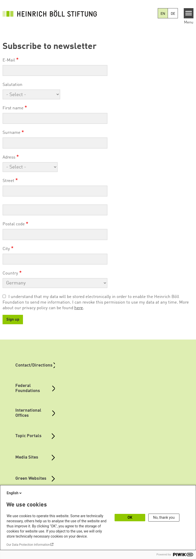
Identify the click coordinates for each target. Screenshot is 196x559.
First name (13, 108)
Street (8, 181)
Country (10, 273)
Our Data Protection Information (28, 545)
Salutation (12, 85)
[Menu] (189, 13)
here (78, 308)
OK (130, 517)
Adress (9, 157)
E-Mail (9, 60)
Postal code (14, 224)
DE (173, 14)
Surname (11, 133)
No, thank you (164, 517)
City (6, 249)
